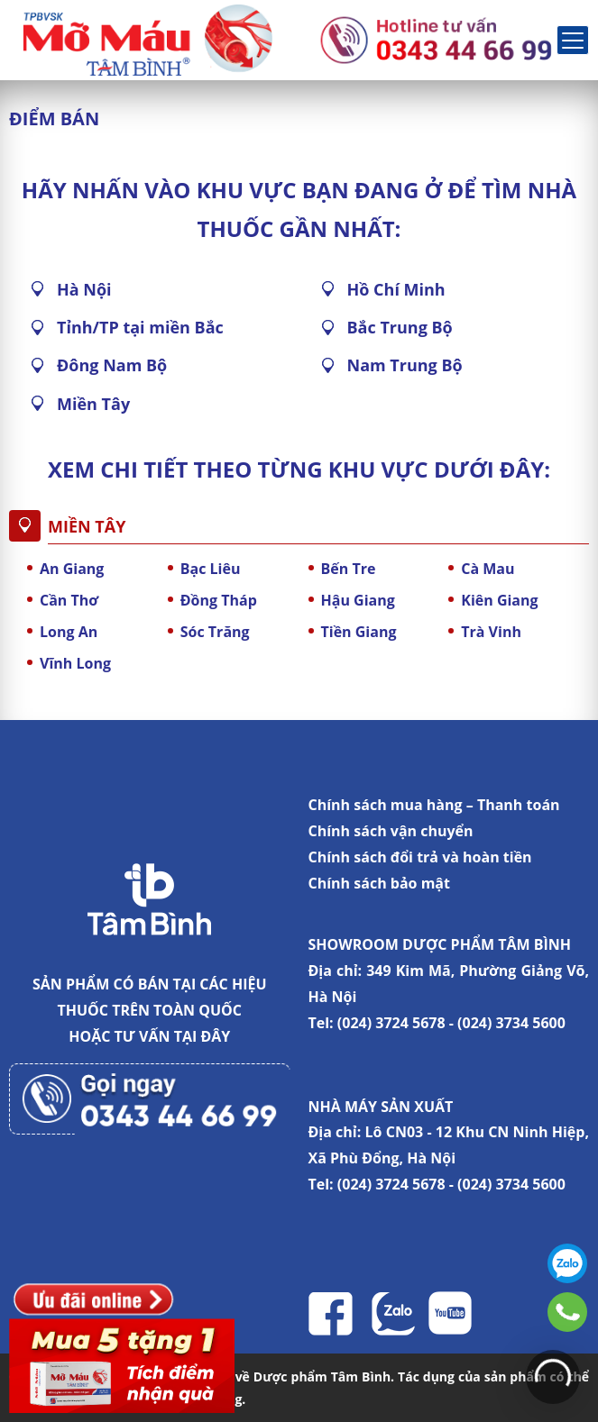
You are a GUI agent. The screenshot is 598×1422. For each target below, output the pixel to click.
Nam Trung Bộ (405, 365)
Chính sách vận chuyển (391, 831)
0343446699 (567, 1312)
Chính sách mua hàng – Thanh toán (434, 805)
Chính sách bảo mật (379, 883)
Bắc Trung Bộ (400, 327)
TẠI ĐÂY (202, 1036)
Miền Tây (93, 404)
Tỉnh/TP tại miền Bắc (140, 327)
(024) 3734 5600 (511, 1023)
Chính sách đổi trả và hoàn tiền (420, 857)
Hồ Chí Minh (396, 289)
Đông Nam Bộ (112, 365)
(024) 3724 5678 (391, 1023)
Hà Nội (84, 289)
